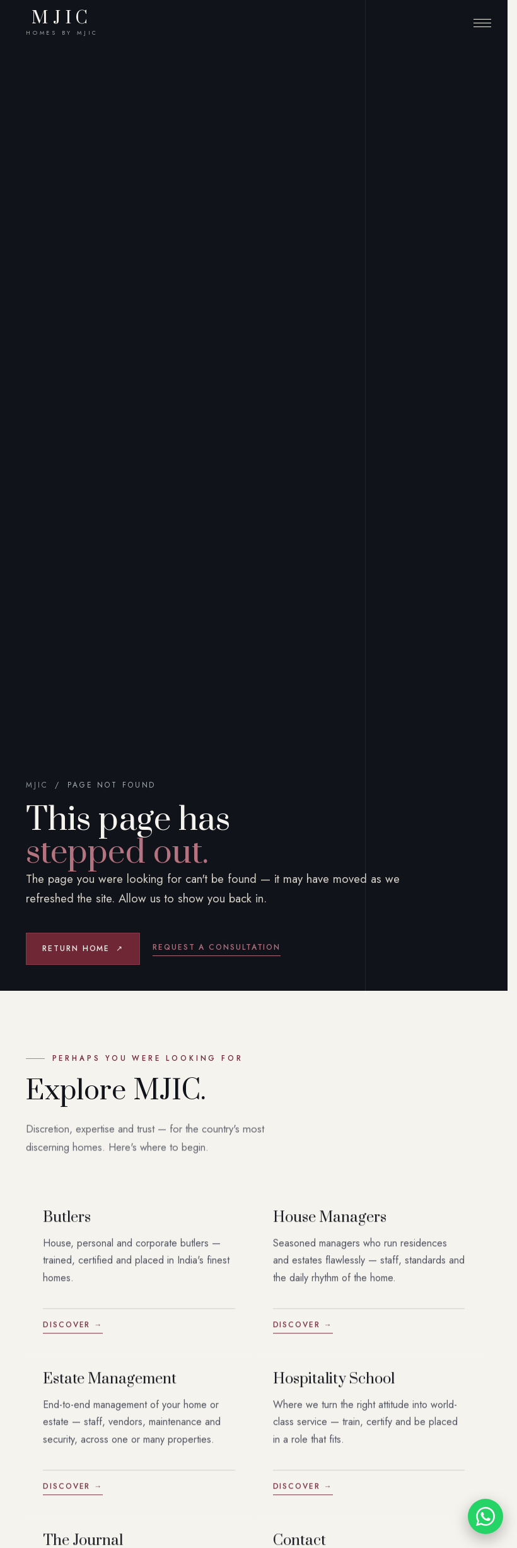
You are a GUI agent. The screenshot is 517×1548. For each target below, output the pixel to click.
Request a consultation (217, 947)
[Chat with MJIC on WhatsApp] (485, 1516)
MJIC (62, 22)
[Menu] (482, 23)
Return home (83, 949)
